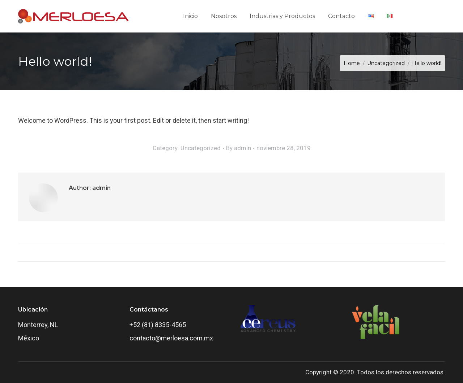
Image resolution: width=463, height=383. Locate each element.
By (238, 148)
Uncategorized (200, 148)
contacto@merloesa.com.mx (171, 338)
